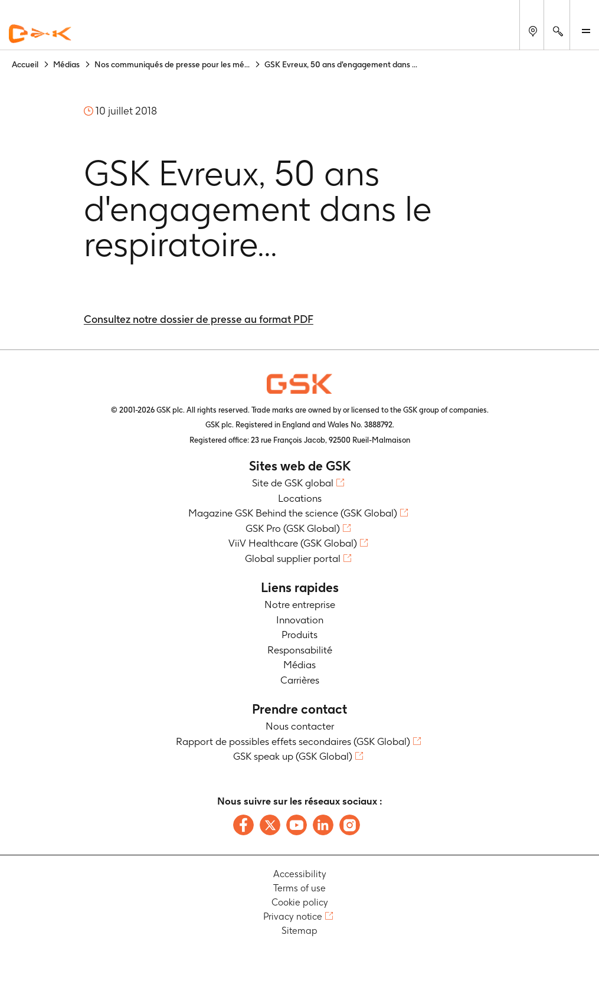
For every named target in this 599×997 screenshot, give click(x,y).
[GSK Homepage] (40, 34)
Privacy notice (292, 916)
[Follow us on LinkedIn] (323, 825)
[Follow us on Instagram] (349, 825)
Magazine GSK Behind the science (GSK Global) (292, 513)
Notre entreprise (299, 604)
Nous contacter (300, 726)
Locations (300, 498)
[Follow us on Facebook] (243, 825)
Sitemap (299, 930)
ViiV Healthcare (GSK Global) (292, 543)
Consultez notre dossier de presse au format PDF (198, 319)
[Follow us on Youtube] (296, 825)
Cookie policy (299, 902)
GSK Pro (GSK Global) (293, 528)
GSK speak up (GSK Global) (292, 756)
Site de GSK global (292, 483)
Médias (299, 665)
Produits (299, 634)
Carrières (299, 680)
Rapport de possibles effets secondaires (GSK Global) (293, 741)
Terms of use (299, 888)
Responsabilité (299, 650)
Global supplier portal (293, 558)
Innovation (299, 620)
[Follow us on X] (270, 825)
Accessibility (299, 874)
